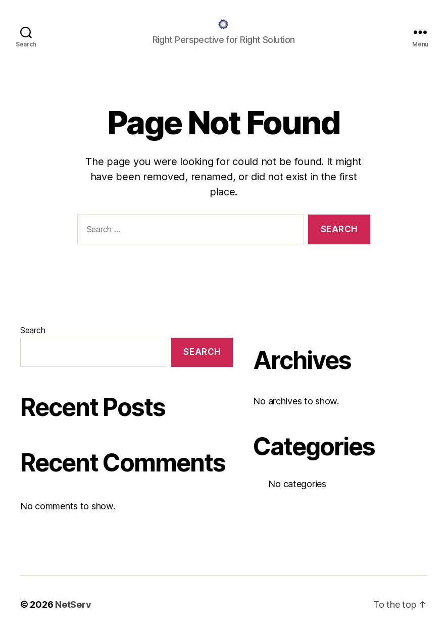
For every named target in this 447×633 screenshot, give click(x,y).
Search (32, 330)
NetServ (73, 604)
